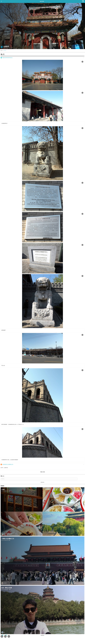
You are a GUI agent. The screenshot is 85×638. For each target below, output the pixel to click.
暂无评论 (42, 482)
